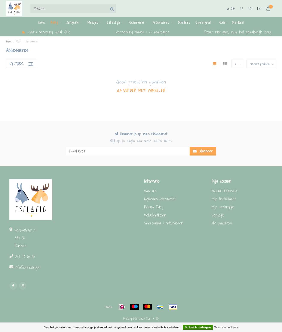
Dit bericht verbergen (198, 327)
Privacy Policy (153, 207)
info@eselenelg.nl (27, 267)
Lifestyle (114, 22)
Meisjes (92, 22)
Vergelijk (218, 215)
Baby (54, 22)
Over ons (150, 191)
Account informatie (224, 191)
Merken (238, 22)
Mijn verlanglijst (223, 207)
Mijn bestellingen (224, 199)
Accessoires (161, 22)
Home (41, 22)
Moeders (184, 22)
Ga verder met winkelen (141, 90)
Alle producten (222, 223)
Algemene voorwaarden (160, 199)
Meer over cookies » (226, 327)
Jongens (72, 22)
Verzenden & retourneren (163, 223)
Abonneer (203, 151)
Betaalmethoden (155, 215)
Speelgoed (203, 22)
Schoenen (136, 22)
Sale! (222, 22)
